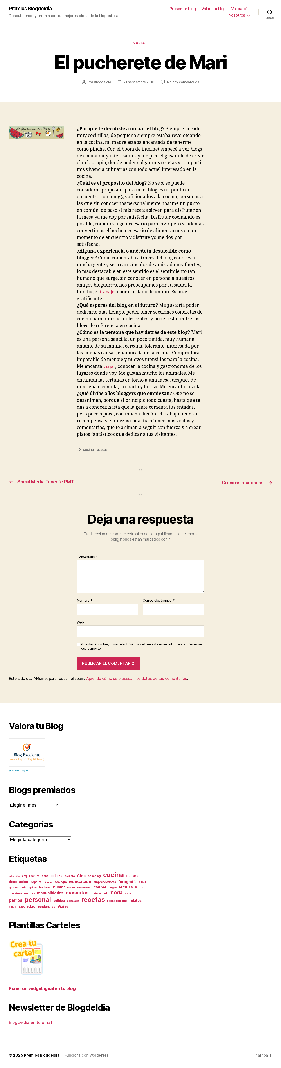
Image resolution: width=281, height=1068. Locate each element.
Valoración (240, 9)
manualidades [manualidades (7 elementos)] (50, 893)
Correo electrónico (159, 601)
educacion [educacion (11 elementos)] (80, 881)
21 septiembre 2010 (139, 83)
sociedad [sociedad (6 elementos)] (27, 907)
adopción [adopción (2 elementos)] (14, 876)
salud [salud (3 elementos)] (12, 907)
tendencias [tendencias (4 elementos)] (46, 907)
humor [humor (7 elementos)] (59, 887)
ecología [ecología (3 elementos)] (61, 882)
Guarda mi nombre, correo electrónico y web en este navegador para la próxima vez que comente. (142, 647)
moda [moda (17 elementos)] (115, 893)
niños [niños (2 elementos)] (128, 894)
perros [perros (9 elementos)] (15, 900)
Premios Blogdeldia (31, 8)
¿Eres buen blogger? (19, 771)
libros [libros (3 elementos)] (139, 888)
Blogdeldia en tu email (32, 1022)
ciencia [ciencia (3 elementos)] (70, 876)
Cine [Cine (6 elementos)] (81, 876)
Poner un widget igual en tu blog (44, 988)
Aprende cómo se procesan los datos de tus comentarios (136, 679)
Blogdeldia (101, 83)
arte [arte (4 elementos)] (45, 876)
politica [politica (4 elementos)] (59, 901)
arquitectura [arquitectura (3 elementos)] (31, 876)
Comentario (87, 558)
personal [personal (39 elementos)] (38, 900)
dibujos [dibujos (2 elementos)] (48, 882)
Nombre (84, 601)
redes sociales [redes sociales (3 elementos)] (117, 901)
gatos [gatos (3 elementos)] (33, 888)
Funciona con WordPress (88, 1055)
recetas (101, 450)
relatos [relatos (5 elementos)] (135, 901)
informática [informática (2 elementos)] (83, 888)
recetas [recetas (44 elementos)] (93, 900)
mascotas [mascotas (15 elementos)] (77, 893)
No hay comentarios (184, 83)
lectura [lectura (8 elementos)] (126, 887)
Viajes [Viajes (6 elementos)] (63, 907)
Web (80, 622)
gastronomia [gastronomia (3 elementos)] (17, 888)
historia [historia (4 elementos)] (45, 888)
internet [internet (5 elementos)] (99, 888)
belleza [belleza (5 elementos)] (56, 876)
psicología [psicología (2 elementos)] (73, 901)
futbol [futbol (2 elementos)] (142, 882)
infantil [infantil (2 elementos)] (71, 888)
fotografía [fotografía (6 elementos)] (127, 882)
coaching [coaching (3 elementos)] (94, 876)
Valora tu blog (213, 9)
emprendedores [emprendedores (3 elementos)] (105, 882)
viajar (109, 367)
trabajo (107, 293)
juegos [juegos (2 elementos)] (113, 888)
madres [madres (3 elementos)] (29, 893)
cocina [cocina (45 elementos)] (113, 875)
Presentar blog (183, 9)
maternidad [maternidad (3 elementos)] (99, 893)
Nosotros (237, 15)
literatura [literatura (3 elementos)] (15, 893)
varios (140, 44)
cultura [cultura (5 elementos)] (132, 876)
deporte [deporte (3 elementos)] (35, 882)
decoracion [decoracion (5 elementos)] (18, 882)
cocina (88, 450)
